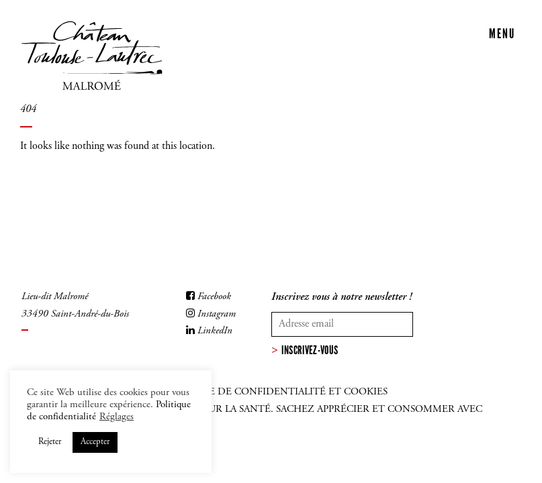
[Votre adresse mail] (342, 324)
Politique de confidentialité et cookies (274, 392)
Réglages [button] (116, 417)
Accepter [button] (95, 442)
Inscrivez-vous (309, 350)
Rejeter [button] (49, 442)
